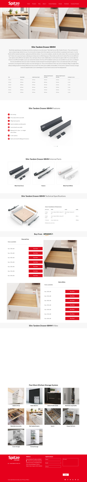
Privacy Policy (25, 479)
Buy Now (35, 248)
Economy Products (75, 3)
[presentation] (72, 470)
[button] (54, 146)
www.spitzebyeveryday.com (15, 479)
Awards (60, 3)
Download (66, 3)
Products (34, 3)
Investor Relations (52, 3)
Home (28, 3)
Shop (39, 3)
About (44, 3)
